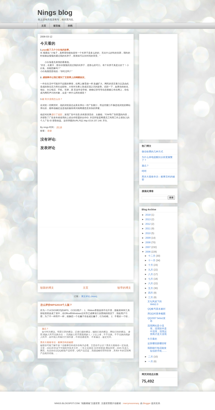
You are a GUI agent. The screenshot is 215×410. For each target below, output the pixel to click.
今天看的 (152, 338)
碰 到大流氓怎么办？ (52, 99)
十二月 (152, 255)
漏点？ (45, 328)
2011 (148, 228)
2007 (148, 247)
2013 (148, 219)
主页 (43, 25)
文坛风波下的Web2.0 (155, 303)
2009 (148, 237)
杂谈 (49, 130)
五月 (151, 288)
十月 (151, 265)
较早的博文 (124, 287)
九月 (151, 269)
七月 (151, 278)
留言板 (56, 25)
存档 (70, 25)
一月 (151, 361)
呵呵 (144, 171)
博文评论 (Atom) (89, 296)
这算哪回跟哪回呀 (157, 343)
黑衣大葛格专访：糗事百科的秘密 (56, 342)
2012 (148, 224)
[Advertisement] (85, 253)
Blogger (147, 403)
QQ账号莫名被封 (156, 308)
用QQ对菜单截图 (156, 313)
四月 (151, 292)
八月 (151, 274)
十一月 (152, 260)
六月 (151, 283)
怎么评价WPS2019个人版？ (56, 304)
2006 (148, 251)
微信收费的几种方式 (152, 151)
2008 (148, 242)
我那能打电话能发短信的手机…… (157, 349)
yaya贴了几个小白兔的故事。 (56, 49)
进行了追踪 (56, 114)
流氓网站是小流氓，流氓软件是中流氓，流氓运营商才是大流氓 (157, 329)
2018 (148, 214)
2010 (148, 233)
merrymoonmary (131, 403)
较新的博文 (47, 287)
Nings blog (55, 12)
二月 (151, 356)
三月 (151, 297)
